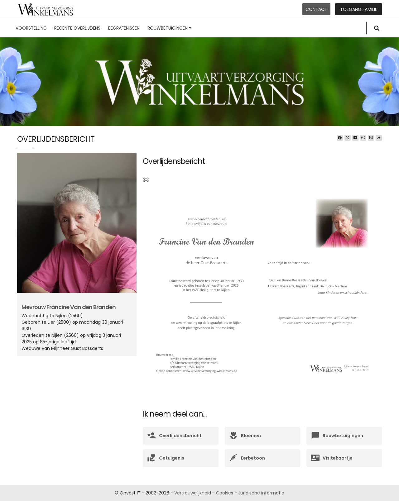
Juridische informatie (261, 493)
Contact (316, 9)
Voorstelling (31, 28)
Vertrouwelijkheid (192, 493)
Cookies (224, 493)
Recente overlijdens (77, 28)
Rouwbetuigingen (169, 28)
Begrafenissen (124, 28)
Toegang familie (358, 9)
